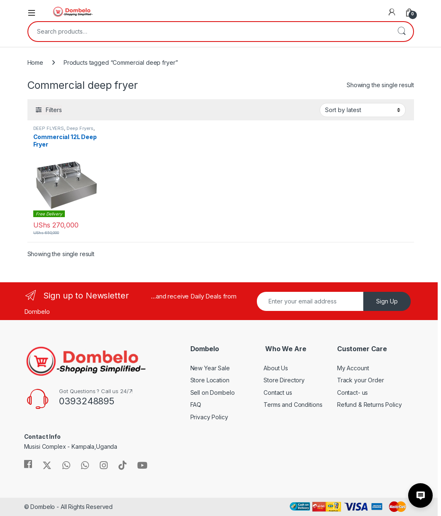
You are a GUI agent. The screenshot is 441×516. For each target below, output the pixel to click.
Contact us (278, 392)
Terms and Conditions (293, 404)
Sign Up (387, 301)
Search (401, 31)
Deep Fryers (80, 128)
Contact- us (352, 392)
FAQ (196, 404)
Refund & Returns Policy (369, 404)
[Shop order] (363, 110)
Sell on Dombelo (212, 392)
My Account (353, 368)
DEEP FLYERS (48, 128)
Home (35, 62)
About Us (276, 368)
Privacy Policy (209, 417)
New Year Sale (210, 368)
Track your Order (360, 380)
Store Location (209, 380)
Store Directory (284, 380)
